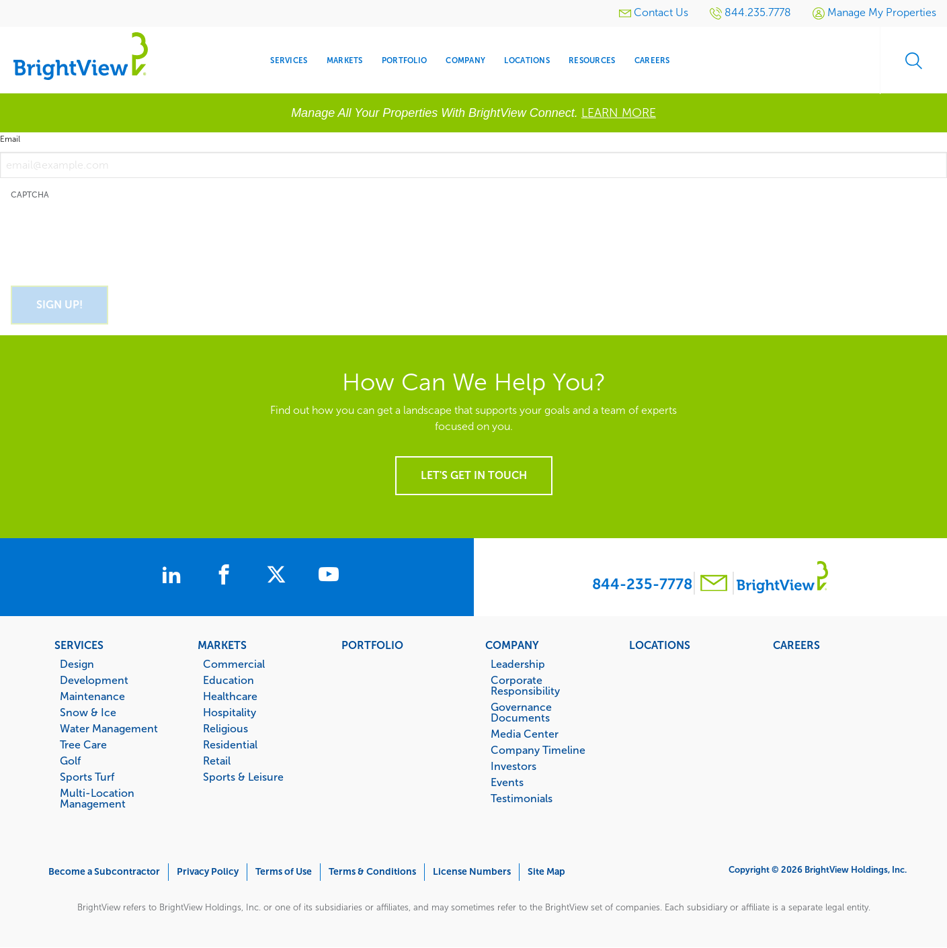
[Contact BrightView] (713, 584)
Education (228, 680)
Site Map (546, 871)
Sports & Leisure (243, 777)
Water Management (109, 728)
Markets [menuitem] (345, 60)
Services (79, 645)
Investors (513, 766)
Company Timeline (538, 750)
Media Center (525, 734)
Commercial (234, 664)
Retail (217, 761)
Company (512, 645)
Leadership (518, 664)
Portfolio (372, 645)
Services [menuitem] (288, 60)
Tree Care (83, 744)
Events (507, 782)
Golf (70, 761)
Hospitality (229, 712)
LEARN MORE (618, 112)
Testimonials (521, 798)
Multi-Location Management (97, 798)
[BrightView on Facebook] (226, 576)
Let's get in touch (474, 475)
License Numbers (472, 871)
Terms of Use (283, 871)
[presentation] (113, 235)
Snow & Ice (88, 712)
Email (10, 139)
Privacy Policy (208, 871)
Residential (230, 744)
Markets (222, 645)
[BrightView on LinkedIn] (174, 576)
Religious (225, 728)
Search (913, 60)
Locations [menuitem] (526, 60)
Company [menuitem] (465, 60)
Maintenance (92, 696)
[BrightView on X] (279, 576)
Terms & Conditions (372, 871)
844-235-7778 (642, 584)
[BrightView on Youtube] (329, 576)
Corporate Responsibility (525, 685)
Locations (659, 645)
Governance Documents (521, 712)
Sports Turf (87, 777)
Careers (796, 645)
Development (94, 680)
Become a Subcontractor (104, 871)
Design (77, 664)
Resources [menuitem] (592, 60)
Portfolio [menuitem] (404, 60)
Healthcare (230, 696)
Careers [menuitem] (652, 60)
